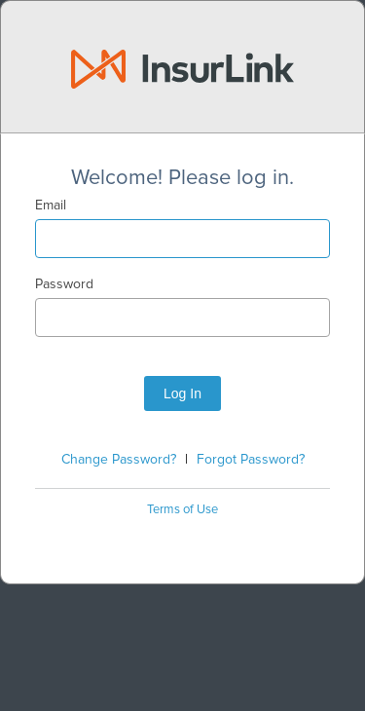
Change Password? (118, 460)
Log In (182, 393)
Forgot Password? (251, 460)
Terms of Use (182, 510)
